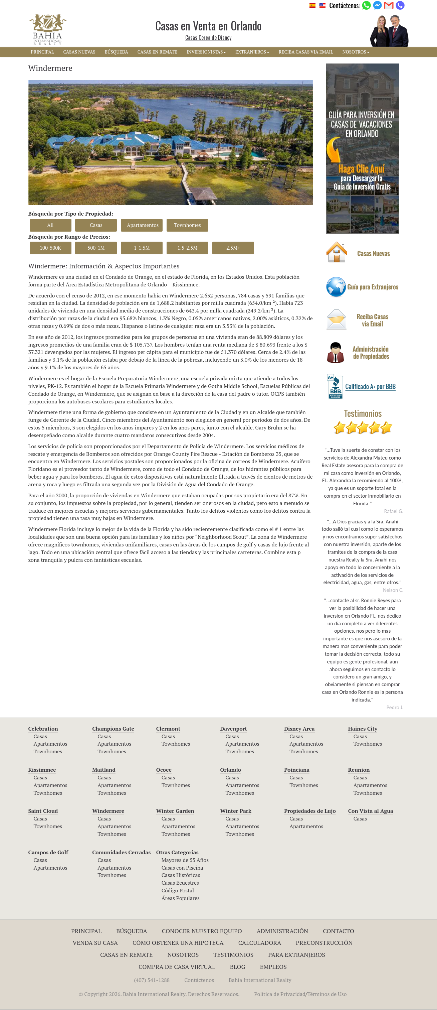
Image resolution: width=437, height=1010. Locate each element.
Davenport (233, 728)
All (50, 225)
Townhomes (187, 225)
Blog (237, 967)
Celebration (43, 728)
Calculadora (259, 942)
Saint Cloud (43, 810)
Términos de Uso (327, 994)
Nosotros (183, 955)
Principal (86, 931)
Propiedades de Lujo (310, 810)
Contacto (338, 931)
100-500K (50, 247)
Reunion (359, 769)
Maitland (104, 769)
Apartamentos (143, 225)
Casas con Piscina (182, 867)
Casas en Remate (126, 955)
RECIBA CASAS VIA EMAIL (306, 52)
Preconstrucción (324, 942)
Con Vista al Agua (370, 810)
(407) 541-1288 (152, 980)
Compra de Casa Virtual (177, 967)
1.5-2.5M (188, 247)
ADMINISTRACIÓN (282, 931)
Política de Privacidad (279, 994)
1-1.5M (142, 247)
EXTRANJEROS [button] (252, 52)
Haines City (362, 728)
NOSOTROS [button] (356, 52)
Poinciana (296, 769)
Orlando (230, 769)
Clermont (168, 728)
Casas (96, 225)
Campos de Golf (48, 852)
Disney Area (299, 728)
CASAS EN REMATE (157, 52)
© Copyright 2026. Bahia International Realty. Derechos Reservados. (158, 994)
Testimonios (233, 955)
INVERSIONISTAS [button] (206, 52)
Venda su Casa (95, 942)
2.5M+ (233, 247)
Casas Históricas (181, 875)
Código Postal (178, 890)
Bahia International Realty (260, 980)
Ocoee (164, 769)
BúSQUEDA (116, 52)
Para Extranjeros (296, 955)
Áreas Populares (181, 898)
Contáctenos (199, 980)
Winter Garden (175, 810)
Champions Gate (113, 728)
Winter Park (235, 810)
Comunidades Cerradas (121, 852)
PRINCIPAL (42, 52)
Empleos (273, 967)
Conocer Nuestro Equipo (202, 931)
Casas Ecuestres (180, 882)
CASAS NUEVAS (79, 52)
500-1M (95, 247)
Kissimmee (42, 769)
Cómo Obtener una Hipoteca (178, 942)
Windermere (108, 810)
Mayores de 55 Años (185, 860)
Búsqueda (131, 931)
